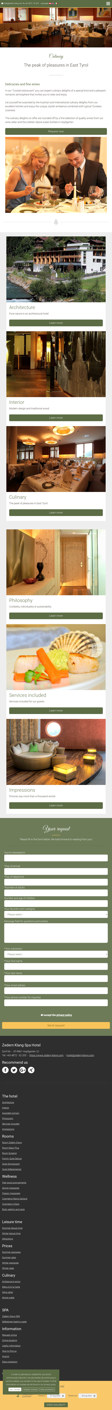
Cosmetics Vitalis (10, 1206)
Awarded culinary (10, 1115)
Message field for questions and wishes (26, 923)
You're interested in (14, 854)
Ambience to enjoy (11, 1284)
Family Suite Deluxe (12, 1161)
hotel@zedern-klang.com (13, 3)
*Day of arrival (12, 868)
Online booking (9, 1342)
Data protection (47, 1389)
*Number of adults (14, 889)
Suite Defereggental (11, 1171)
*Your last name (13, 975)
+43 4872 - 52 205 (32, 3)
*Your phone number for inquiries (22, 999)
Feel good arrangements (14, 1185)
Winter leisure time (11, 1236)
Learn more (56, 324)
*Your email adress (14, 987)
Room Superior (9, 1155)
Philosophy (7, 1121)
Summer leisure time (12, 1230)
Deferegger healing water (14, 1324)
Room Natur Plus (10, 1150)
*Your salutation (13, 951)
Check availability (56, 1405)
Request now (56, 133)
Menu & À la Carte (11, 1289)
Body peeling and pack (13, 1211)
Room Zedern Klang (12, 1145)
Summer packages (11, 1254)
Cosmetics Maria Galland (14, 1201)
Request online (9, 1337)
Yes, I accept (14, 1389)
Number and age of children (19, 900)
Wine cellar (7, 1294)
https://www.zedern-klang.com (46, 1057)
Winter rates (8, 1270)
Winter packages (10, 1265)
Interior (5, 1110)
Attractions (7, 1241)
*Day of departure (14, 879)
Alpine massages (10, 1190)
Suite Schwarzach (11, 1166)
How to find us (9, 1353)
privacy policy (64, 1017)
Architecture (8, 1105)
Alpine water (8, 1300)
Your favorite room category (19, 911)
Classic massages (11, 1195)
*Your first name (13, 963)
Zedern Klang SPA (11, 1318)
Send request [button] (56, 1027)
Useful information (11, 1348)
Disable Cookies (30, 1389)
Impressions (8, 1131)
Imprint (5, 1359)
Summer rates (9, 1260)
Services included (10, 1126)
